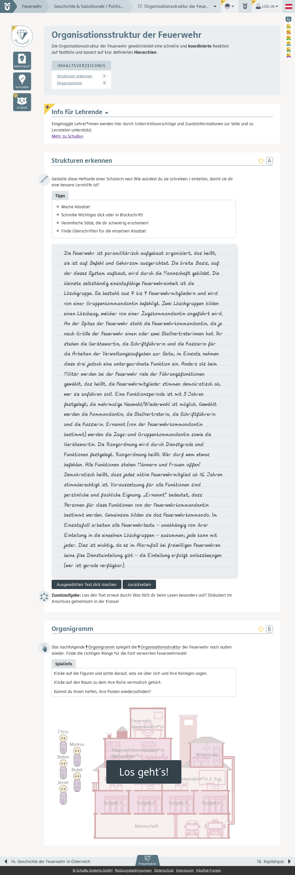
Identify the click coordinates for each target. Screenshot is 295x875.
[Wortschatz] (22, 36)
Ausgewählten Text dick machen (86, 584)
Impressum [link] (185, 870)
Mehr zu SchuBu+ (68, 136)
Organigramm (69, 83)
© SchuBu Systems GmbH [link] (93, 870)
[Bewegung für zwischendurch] (286, 852)
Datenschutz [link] (164, 870)
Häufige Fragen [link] (208, 870)
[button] (22, 102)
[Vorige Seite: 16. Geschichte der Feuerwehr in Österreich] (69, 862)
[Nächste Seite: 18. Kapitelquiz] (225, 862)
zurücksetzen (139, 584)
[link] (147, 860)
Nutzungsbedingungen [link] (133, 870)
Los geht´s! (143, 771)
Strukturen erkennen (74, 76)
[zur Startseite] (8, 6)
